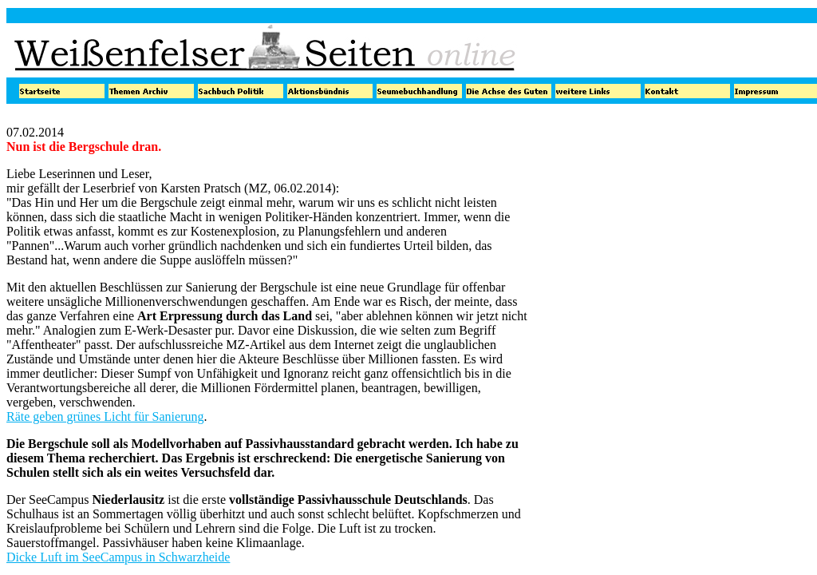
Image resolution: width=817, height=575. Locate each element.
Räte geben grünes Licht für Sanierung (104, 416)
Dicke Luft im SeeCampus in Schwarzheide (118, 557)
